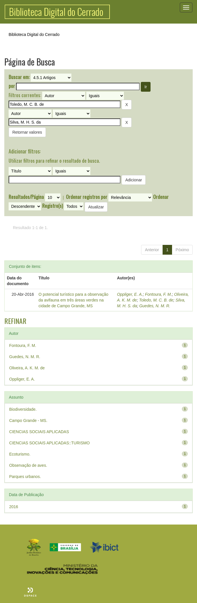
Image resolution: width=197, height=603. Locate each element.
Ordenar (161, 196)
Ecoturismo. (19, 454)
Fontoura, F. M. (158, 294)
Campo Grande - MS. (28, 420)
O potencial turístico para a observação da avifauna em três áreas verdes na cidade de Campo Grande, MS (73, 300)
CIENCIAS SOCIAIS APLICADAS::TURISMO (49, 443)
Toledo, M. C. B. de (156, 300)
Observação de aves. (28, 465)
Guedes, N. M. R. (154, 306)
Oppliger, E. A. (130, 294)
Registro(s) (52, 205)
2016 (13, 506)
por (12, 85)
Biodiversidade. (23, 409)
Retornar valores (27, 132)
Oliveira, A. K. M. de (27, 368)
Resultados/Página (26, 196)
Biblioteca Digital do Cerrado (34, 34)
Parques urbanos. (25, 476)
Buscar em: (19, 77)
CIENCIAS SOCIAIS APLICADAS (39, 431)
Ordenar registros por (86, 196)
